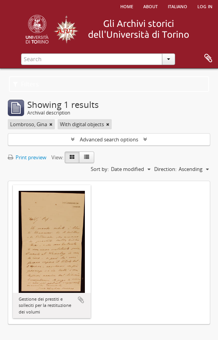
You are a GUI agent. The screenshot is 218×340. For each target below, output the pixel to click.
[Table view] (86, 157)
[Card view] (72, 157)
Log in (205, 6)
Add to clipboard (81, 300)
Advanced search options (109, 139)
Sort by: (100, 169)
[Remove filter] (51, 124)
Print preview (27, 157)
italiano (177, 6)
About (150, 6)
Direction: (165, 169)
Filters (26, 84)
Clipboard (208, 58)
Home (126, 6)
